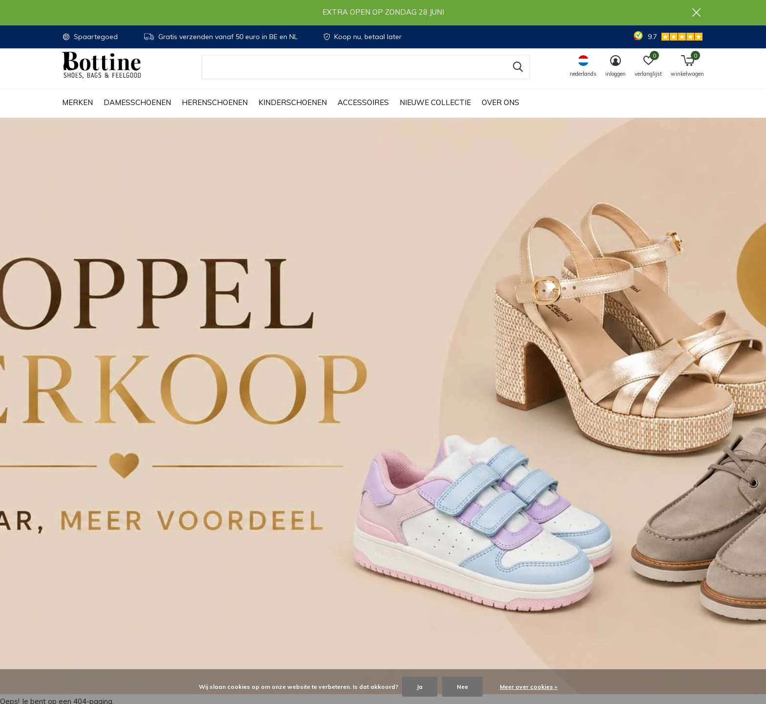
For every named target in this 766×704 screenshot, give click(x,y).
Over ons (500, 112)
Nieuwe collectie (435, 112)
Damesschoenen (137, 112)
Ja (420, 686)
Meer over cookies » (528, 686)
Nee (462, 686)
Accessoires (363, 112)
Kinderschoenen (292, 112)
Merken (77, 112)
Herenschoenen (215, 112)
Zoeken (516, 76)
